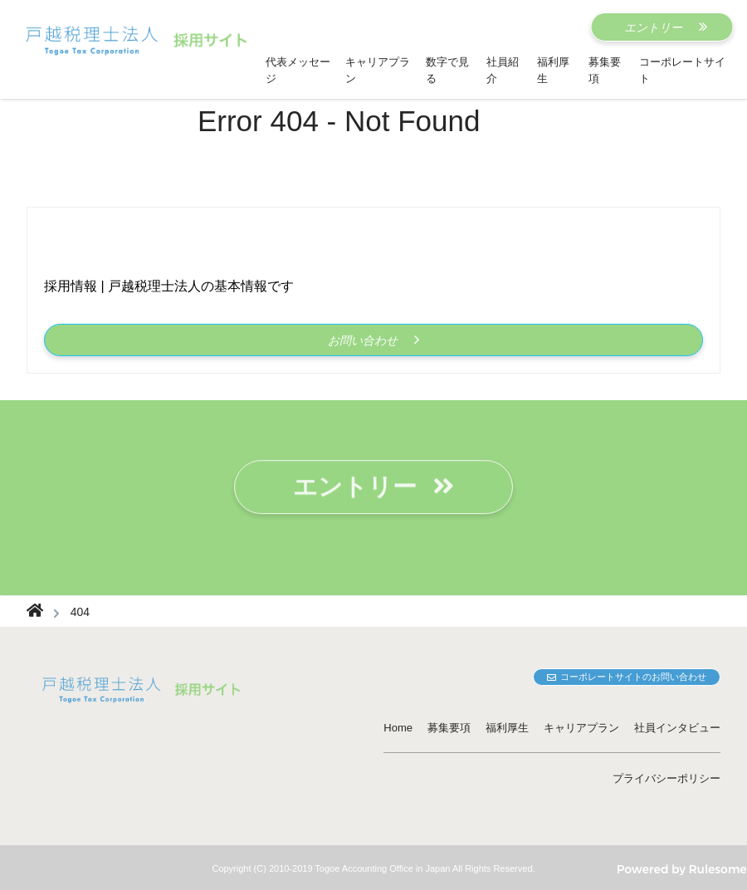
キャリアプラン (581, 727)
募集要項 (449, 727)
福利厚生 (507, 727)
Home (398, 727)
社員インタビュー (677, 727)
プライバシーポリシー (666, 778)
